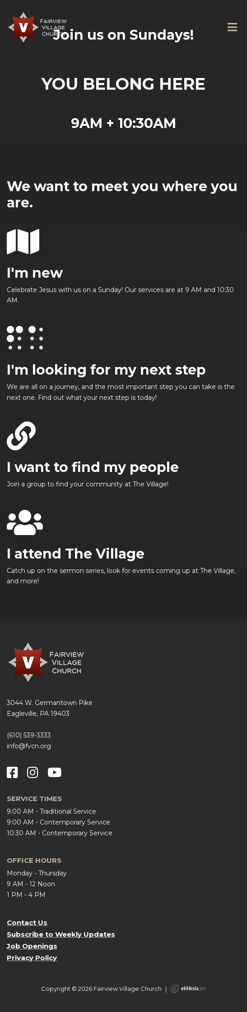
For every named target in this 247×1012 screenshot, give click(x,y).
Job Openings (32, 946)
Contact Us (27, 922)
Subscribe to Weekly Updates (61, 934)
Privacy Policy (32, 957)
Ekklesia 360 (188, 988)
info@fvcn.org (29, 746)
